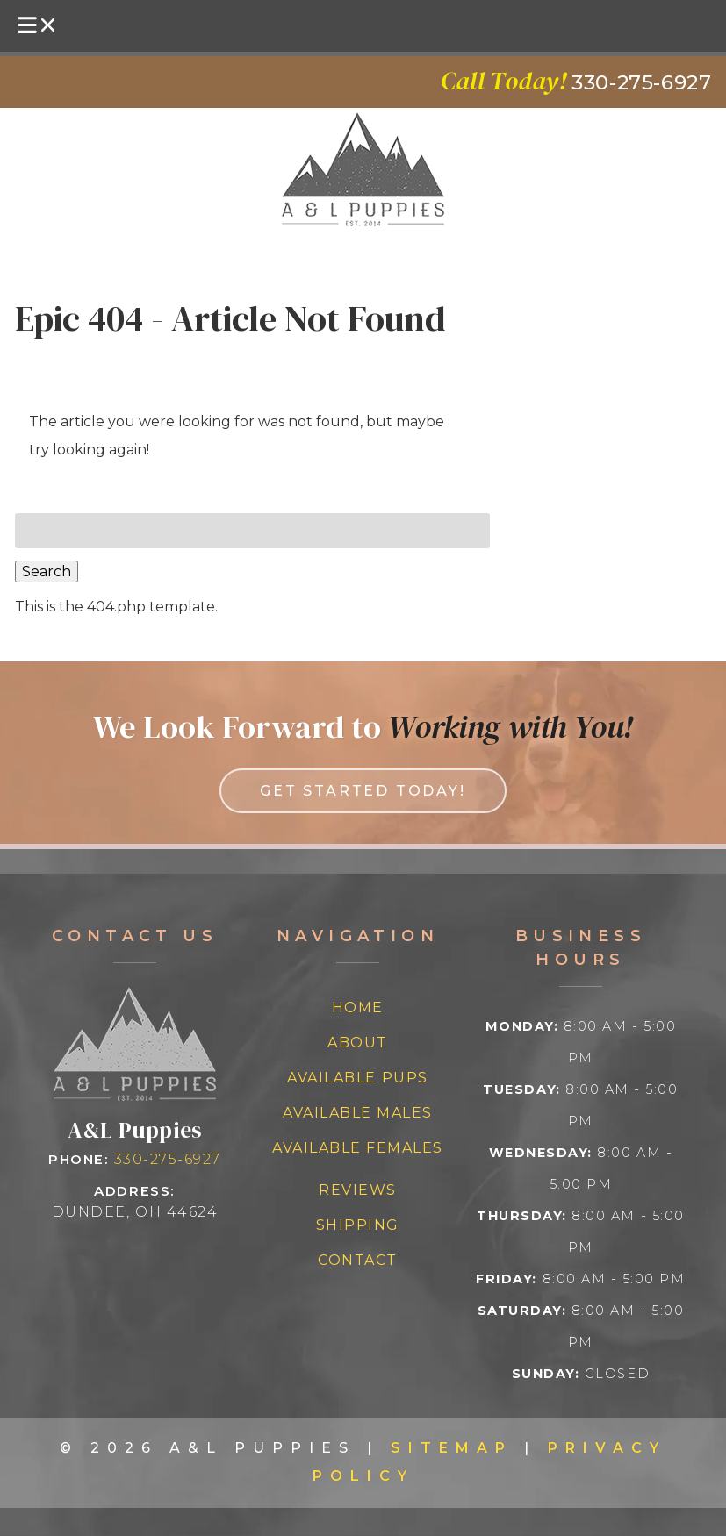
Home (358, 1007)
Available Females (357, 1147)
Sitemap (452, 1448)
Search (46, 571)
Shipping (357, 1225)
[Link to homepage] (135, 1096)
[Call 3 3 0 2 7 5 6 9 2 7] (641, 82)
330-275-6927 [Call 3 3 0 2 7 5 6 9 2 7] (167, 1159)
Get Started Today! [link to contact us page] (362, 790)
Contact (358, 1260)
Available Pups (357, 1077)
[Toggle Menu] (38, 26)
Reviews (358, 1190)
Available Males (358, 1112)
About (357, 1042)
